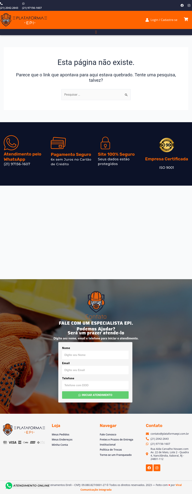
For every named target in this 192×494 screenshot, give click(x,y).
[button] (96, 32)
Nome (66, 348)
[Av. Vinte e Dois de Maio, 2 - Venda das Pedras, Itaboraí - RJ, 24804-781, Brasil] (96, 232)
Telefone (68, 378)
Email (66, 363)
